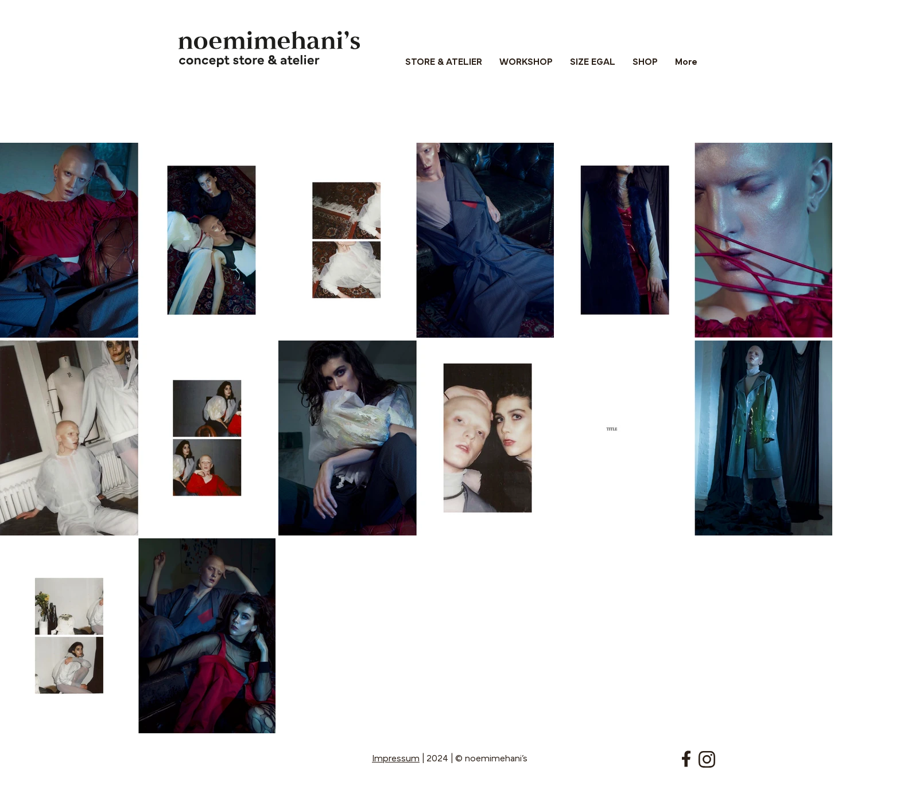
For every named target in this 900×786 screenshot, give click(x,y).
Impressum (396, 759)
